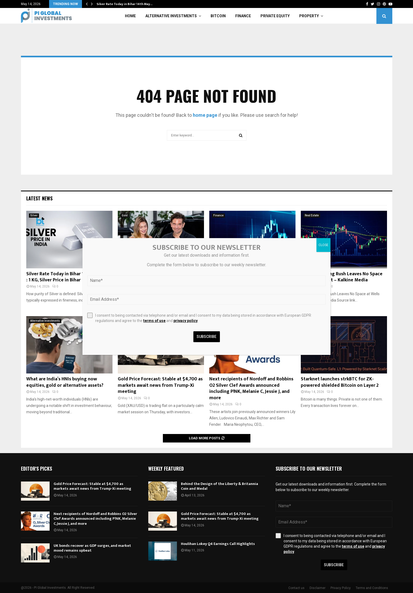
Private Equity (275, 16)
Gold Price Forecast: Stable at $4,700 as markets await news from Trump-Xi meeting (160, 385)
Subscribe (334, 565)
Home (130, 16)
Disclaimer (317, 588)
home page (205, 115)
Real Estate (312, 215)
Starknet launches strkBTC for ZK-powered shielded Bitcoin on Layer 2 (340, 382)
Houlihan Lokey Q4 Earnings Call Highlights (218, 544)
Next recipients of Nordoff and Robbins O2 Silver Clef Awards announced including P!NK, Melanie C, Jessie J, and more (251, 388)
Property (309, 16)
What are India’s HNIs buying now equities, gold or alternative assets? (64, 382)
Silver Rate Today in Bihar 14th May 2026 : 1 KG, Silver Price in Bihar (69, 277)
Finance (243, 16)
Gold (125, 215)
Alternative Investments (171, 16)
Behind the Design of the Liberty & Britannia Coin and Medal (219, 486)
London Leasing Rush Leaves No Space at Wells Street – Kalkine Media (341, 277)
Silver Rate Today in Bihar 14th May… (125, 4)
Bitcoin (218, 16)
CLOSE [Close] (323, 245)
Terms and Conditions (372, 588)
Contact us (296, 588)
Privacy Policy (341, 588)
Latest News (39, 198)
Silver (34, 215)
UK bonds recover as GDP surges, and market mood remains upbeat (92, 548)
